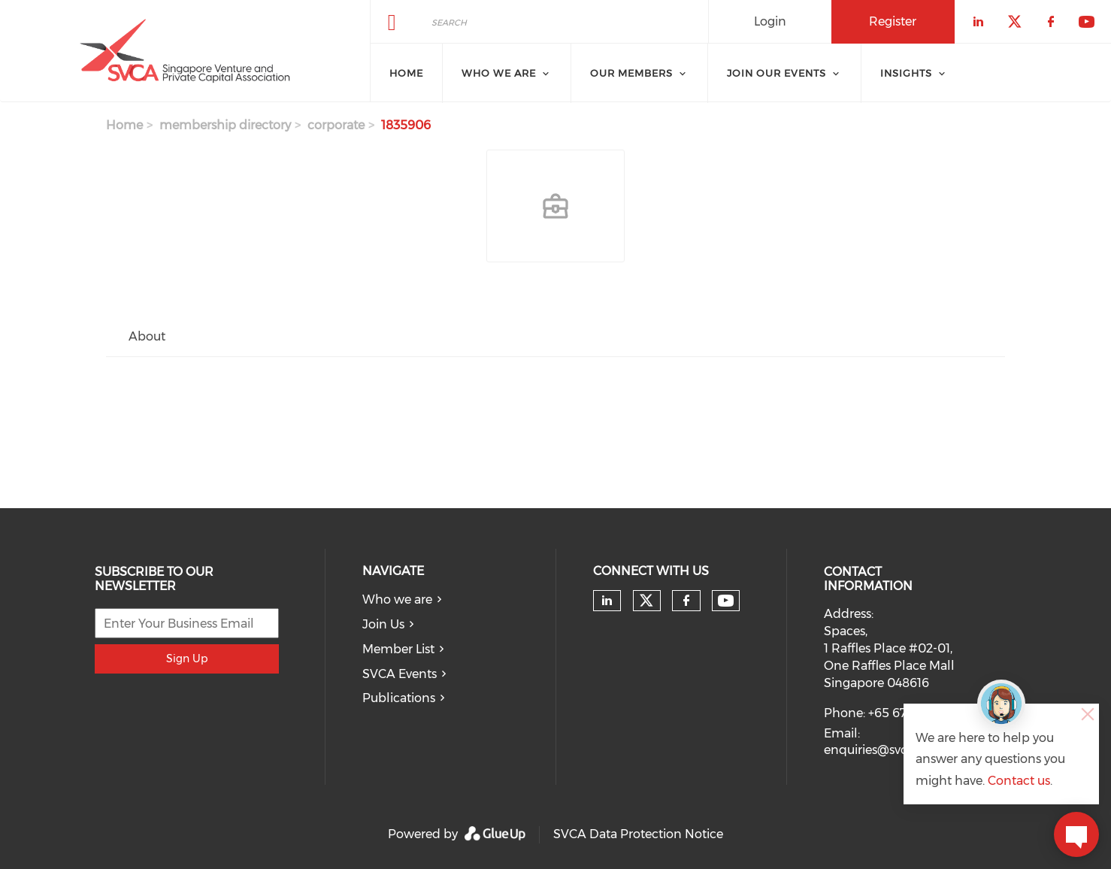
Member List (398, 649)
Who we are (397, 599)
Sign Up (186, 658)
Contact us (1019, 781)
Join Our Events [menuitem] (776, 73)
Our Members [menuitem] (631, 73)
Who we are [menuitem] (499, 73)
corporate (336, 125)
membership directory (225, 125)
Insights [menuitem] (906, 73)
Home (124, 125)
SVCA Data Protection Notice (638, 834)
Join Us (383, 624)
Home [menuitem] (406, 73)
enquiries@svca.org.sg (887, 750)
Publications (398, 698)
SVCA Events (399, 674)
